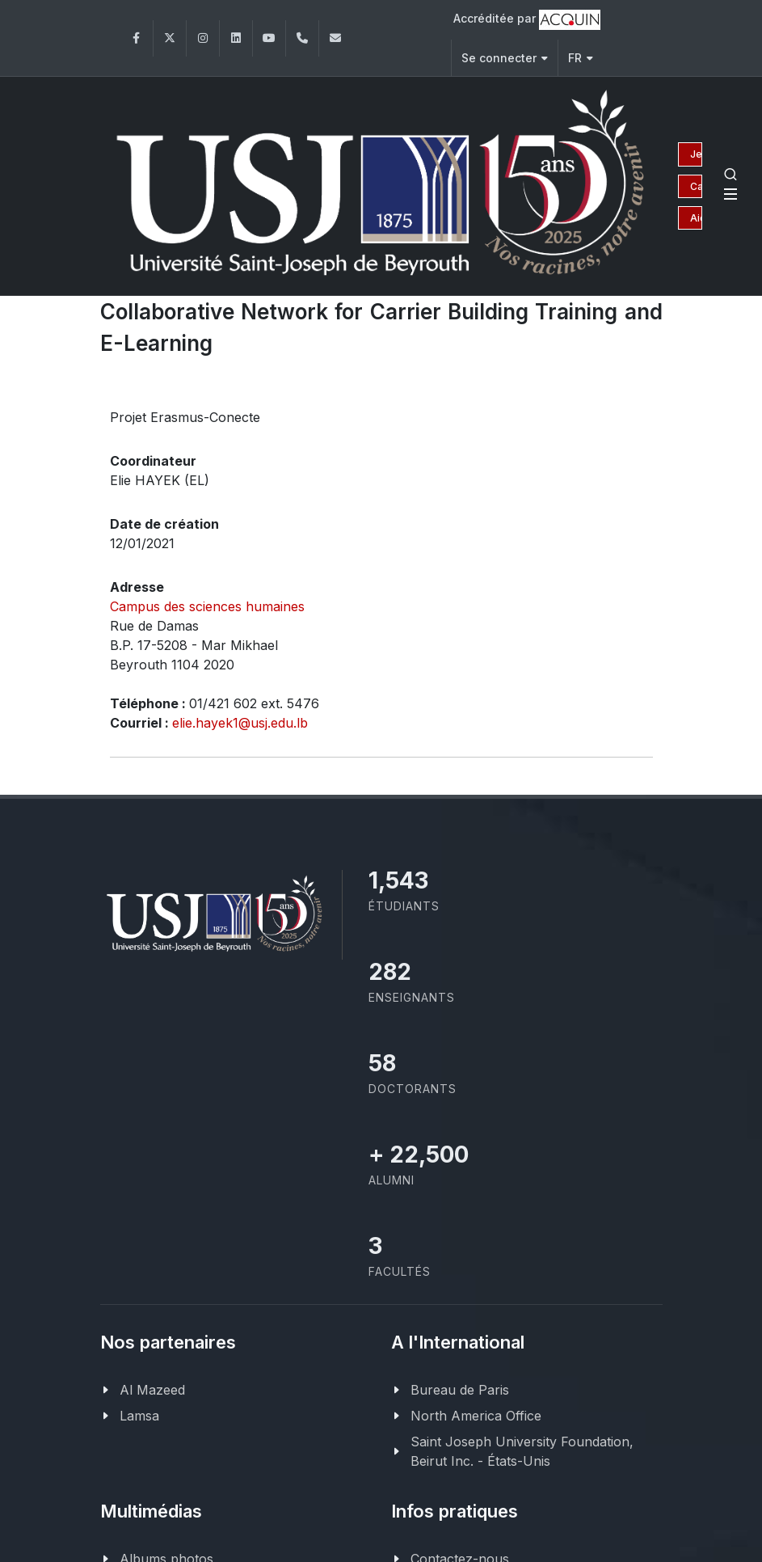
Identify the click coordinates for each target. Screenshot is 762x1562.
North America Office (475, 1414)
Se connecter (504, 57)
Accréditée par (526, 20)
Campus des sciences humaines (207, 605)
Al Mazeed (152, 1388)
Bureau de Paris (459, 1388)
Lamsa (139, 1414)
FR (580, 57)
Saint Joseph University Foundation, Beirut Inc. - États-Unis (522, 1449)
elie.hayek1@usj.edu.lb (240, 721)
